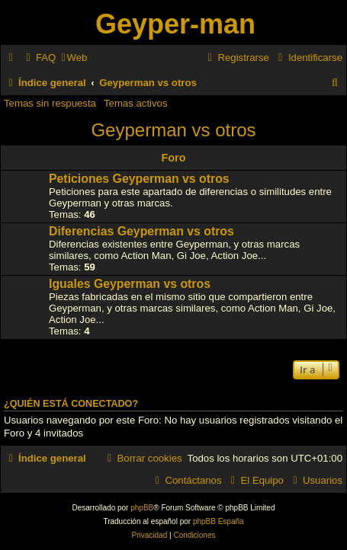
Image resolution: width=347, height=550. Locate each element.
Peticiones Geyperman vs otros (139, 178)
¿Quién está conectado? (71, 403)
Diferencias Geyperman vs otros (141, 231)
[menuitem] (39, 57)
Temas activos (136, 103)
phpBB (141, 508)
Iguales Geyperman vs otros (129, 283)
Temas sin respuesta (50, 103)
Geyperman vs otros (173, 130)
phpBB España (218, 521)
